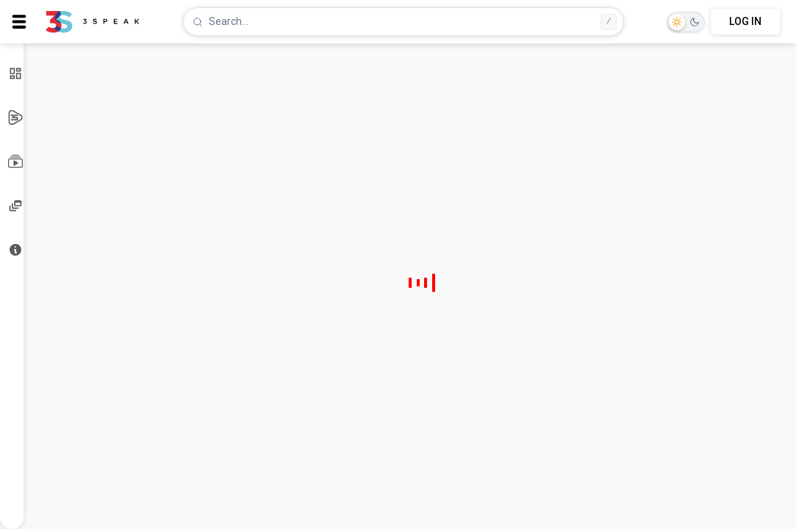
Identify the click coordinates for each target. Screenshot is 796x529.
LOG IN (745, 21)
